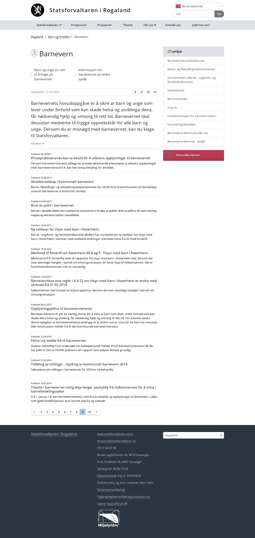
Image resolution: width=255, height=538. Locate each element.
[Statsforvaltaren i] (193, 435)
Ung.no (172, 107)
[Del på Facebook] (135, 92)
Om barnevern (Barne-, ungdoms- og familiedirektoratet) (192, 80)
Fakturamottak (106, 476)
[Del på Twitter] (142, 92)
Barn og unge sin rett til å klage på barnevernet (49, 74)
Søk (219, 14)
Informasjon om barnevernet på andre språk (94, 74)
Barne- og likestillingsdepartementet (191, 69)
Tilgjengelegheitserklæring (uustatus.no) (123, 497)
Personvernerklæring (111, 490)
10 (89, 412)
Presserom (104, 25)
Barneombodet (178, 99)
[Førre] (34, 412)
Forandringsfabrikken (182, 124)
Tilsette (128, 25)
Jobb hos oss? (201, 25)
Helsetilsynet (176, 90)
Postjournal (78, 25)
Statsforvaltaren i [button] (48, 25)
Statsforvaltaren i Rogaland (90, 10)
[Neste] (96, 412)
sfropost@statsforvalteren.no (116, 441)
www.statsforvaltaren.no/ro (115, 434)
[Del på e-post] (155, 92)
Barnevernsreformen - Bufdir (186, 141)
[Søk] (194, 13)
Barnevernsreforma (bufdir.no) (188, 133)
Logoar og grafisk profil (112, 503)
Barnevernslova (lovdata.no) (186, 61)
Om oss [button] (149, 25)
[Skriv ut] (148, 92)
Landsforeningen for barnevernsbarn (192, 116)
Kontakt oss (173, 25)
